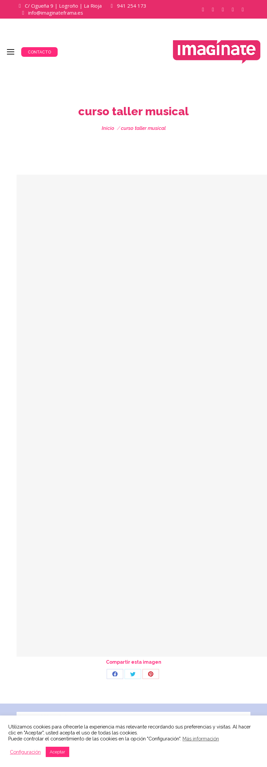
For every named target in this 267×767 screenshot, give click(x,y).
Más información (201, 738)
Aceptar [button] (57, 751)
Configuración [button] (25, 752)
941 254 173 (131, 5)
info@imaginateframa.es (55, 12)
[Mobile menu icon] (11, 52)
